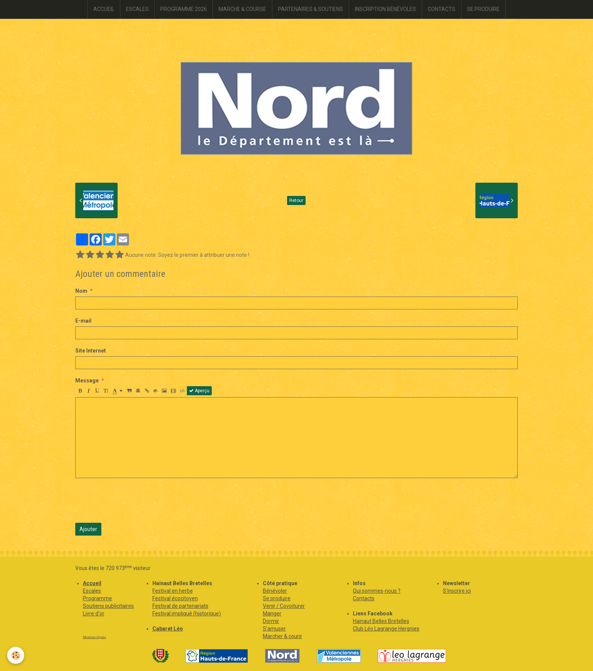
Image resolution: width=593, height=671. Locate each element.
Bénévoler (275, 591)
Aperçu (199, 390)
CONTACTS (441, 9)
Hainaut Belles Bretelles (381, 621)
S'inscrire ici (457, 591)
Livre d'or (93, 613)
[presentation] (132, 500)
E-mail (83, 321)
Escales (92, 591)
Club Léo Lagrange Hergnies (386, 629)
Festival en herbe (172, 591)
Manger (272, 613)
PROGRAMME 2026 (183, 9)
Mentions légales (94, 637)
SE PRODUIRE (483, 9)
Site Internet (90, 351)
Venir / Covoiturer (284, 606)
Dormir (271, 621)
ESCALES (137, 9)
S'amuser (274, 629)
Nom (81, 291)
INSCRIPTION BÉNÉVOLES (385, 9)
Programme (97, 598)
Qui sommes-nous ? (377, 591)
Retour (296, 200)
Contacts (363, 598)
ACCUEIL (103, 9)
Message (87, 380)
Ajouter (88, 529)
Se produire (276, 598)
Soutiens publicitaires (108, 606)
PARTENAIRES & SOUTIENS (310, 9)
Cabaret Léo (167, 629)
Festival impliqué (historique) (186, 613)
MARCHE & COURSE (242, 9)
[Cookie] (16, 655)
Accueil (92, 583)
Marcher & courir (282, 636)
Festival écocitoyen (175, 598)
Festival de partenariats (180, 606)
